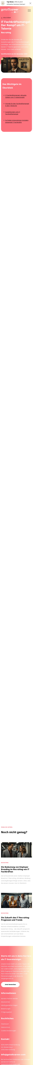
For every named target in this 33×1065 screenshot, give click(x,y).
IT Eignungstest (6, 1012)
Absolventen (5, 1002)
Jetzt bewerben (10, 984)
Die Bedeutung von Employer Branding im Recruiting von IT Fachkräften (15, 869)
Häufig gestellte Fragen (9, 1005)
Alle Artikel (6, 17)
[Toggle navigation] (29, 10)
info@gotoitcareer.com (13, 1054)
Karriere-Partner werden (9, 998)
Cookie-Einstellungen (8, 1031)
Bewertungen (5, 1009)
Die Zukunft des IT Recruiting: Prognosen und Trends (15, 918)
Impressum (5, 1024)
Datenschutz (5, 1027)
